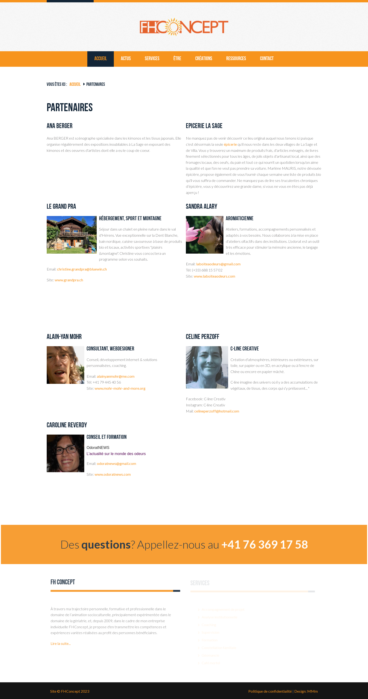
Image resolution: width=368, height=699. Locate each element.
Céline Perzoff (202, 337)
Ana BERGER (60, 126)
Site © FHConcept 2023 (69, 691)
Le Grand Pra (61, 207)
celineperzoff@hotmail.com (216, 411)
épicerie (230, 144)
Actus (126, 59)
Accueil (100, 59)
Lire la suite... (62, 653)
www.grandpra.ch (69, 280)
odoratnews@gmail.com (116, 463)
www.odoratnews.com (113, 474)
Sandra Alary (201, 207)
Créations (203, 59)
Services (152, 59)
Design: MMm (306, 691)
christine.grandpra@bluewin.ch (82, 269)
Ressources (236, 59)
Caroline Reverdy (67, 425)
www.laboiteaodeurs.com (214, 276)
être (177, 59)
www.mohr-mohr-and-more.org (120, 388)
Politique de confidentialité (270, 691)
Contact (267, 59)
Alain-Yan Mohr (64, 337)
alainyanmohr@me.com (115, 376)
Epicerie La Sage (204, 126)
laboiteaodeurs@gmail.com (218, 264)
